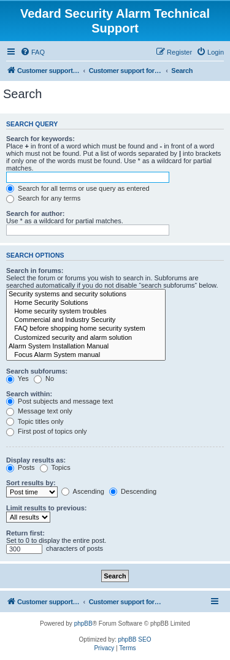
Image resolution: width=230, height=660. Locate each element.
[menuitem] (32, 52)
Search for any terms (43, 198)
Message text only (39, 411)
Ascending (82, 491)
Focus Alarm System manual (85, 355)
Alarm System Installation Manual (85, 346)
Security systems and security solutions (85, 294)
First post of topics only (46, 431)
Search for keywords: (40, 138)
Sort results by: (31, 482)
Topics (55, 467)
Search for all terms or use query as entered (78, 188)
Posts (20, 467)
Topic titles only (34, 421)
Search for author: (35, 213)
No (44, 378)
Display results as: (36, 460)
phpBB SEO (134, 639)
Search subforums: (36, 371)
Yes (17, 378)
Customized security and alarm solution (85, 338)
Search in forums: (35, 270)
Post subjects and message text (59, 401)
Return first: (25, 533)
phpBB (83, 623)
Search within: (29, 393)
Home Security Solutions (85, 303)
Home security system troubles (85, 311)
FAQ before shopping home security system (85, 328)
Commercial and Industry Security (85, 320)
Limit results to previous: (46, 508)
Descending (132, 491)
